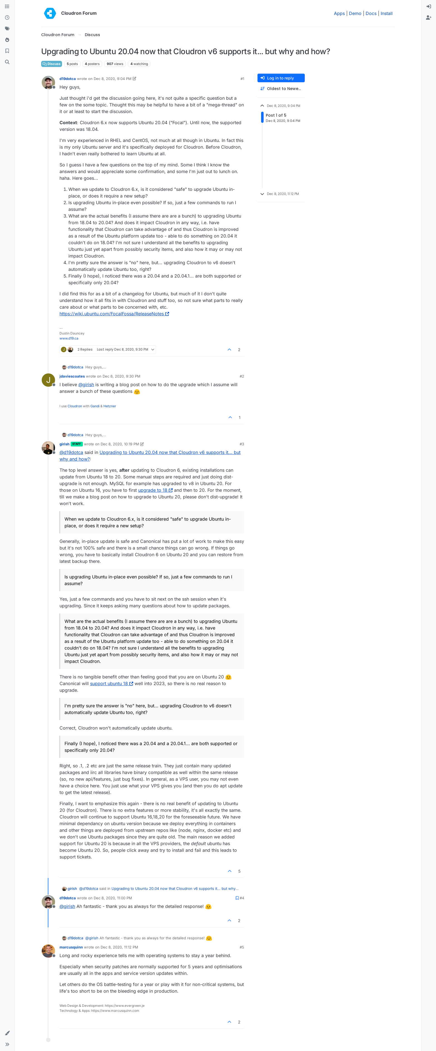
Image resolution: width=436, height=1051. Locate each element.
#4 (242, 898)
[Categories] (7, 6)
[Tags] (7, 28)
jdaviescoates (72, 376)
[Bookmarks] (7, 51)
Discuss (52, 64)
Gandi (95, 406)
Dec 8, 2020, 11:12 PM (119, 947)
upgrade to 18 (155, 490)
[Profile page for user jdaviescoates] (48, 380)
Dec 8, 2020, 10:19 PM (120, 444)
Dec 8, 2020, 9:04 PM (113, 78)
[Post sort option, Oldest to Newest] (281, 88)
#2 (242, 376)
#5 (242, 947)
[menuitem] (429, 6)
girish (65, 444)
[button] (7, 1033)
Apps (339, 13)
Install (387, 13)
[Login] (429, 6)
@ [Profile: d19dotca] (71, 452)
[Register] (429, 17)
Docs (371, 13)
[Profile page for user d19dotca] (48, 82)
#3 (242, 444)
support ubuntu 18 (111, 683)
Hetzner (109, 406)
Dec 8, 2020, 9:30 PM (121, 376)
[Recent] (7, 17)
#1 (242, 78)
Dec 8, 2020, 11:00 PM (113, 898)
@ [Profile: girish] (86, 384)
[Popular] (7, 40)
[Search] (7, 62)
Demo (355, 13)
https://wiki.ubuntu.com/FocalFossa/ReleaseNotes (114, 313)
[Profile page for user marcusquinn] (48, 951)
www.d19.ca (69, 338)
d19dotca (68, 78)
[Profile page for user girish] (48, 448)
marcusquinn (71, 947)
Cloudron (75, 406)
